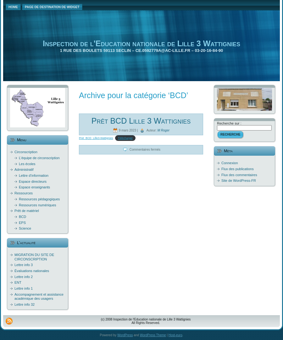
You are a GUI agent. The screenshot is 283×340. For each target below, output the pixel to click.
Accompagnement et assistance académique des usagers (39, 296)
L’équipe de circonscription (39, 158)
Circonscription (25, 152)
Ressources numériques (37, 205)
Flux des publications (237, 169)
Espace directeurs (33, 181)
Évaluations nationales (31, 271)
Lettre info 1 (23, 288)
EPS (22, 223)
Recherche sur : (229, 123)
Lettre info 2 (23, 277)
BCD (22, 217)
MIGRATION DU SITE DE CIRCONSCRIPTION (34, 257)
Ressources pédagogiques (39, 199)
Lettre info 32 (24, 304)
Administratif (24, 169)
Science (25, 228)
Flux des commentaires (239, 175)
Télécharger (125, 138)
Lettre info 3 (23, 265)
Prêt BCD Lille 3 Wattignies (141, 120)
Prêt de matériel (26, 211)
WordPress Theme (153, 335)
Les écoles (27, 164)
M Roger (163, 130)
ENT (17, 282)
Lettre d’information (33, 175)
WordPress (125, 335)
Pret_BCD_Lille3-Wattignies (96, 138)
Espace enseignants (34, 187)
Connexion (229, 163)
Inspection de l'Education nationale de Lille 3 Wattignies (141, 43)
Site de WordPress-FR (238, 180)
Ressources (23, 193)
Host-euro (175, 335)
